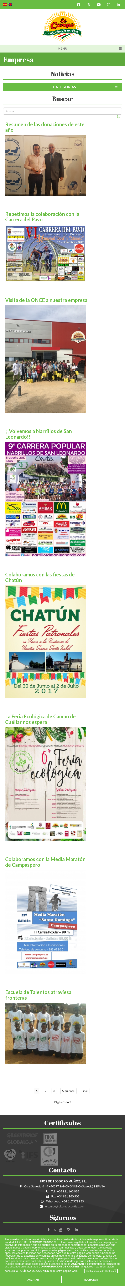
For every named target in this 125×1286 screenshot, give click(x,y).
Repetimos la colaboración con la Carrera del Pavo (42, 216)
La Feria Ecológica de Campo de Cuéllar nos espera (40, 719)
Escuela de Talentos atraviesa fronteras (38, 995)
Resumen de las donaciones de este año (44, 127)
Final (85, 1091)
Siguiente (68, 1091)
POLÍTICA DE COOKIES (34, 1270)
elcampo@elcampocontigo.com (65, 1206)
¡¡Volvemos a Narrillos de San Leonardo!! (38, 434)
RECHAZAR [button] (91, 1279)
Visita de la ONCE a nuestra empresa (46, 300)
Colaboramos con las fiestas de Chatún (40, 577)
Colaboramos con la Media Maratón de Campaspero (45, 862)
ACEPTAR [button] (33, 1279)
